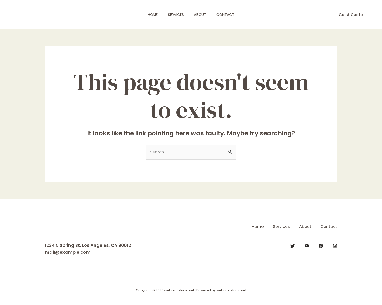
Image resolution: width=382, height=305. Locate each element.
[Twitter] (292, 245)
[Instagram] (335, 245)
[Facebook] (321, 245)
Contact (229, 14)
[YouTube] (307, 245)
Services (175, 14)
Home (150, 14)
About (201, 14)
